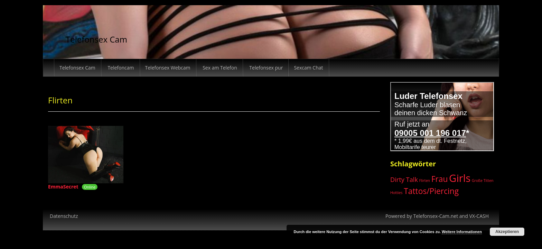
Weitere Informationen (462, 232)
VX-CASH (479, 216)
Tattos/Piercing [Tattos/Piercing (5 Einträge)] (431, 191)
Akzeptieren (507, 231)
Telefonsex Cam (96, 39)
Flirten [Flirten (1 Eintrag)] (424, 180)
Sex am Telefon (219, 67)
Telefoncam (120, 67)
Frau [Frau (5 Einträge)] (439, 179)
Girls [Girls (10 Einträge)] (459, 178)
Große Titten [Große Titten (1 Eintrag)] (483, 180)
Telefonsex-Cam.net (435, 216)
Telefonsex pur (265, 67)
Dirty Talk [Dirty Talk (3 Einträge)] (404, 179)
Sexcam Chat (308, 67)
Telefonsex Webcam (167, 67)
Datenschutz (64, 216)
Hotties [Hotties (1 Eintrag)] (396, 192)
